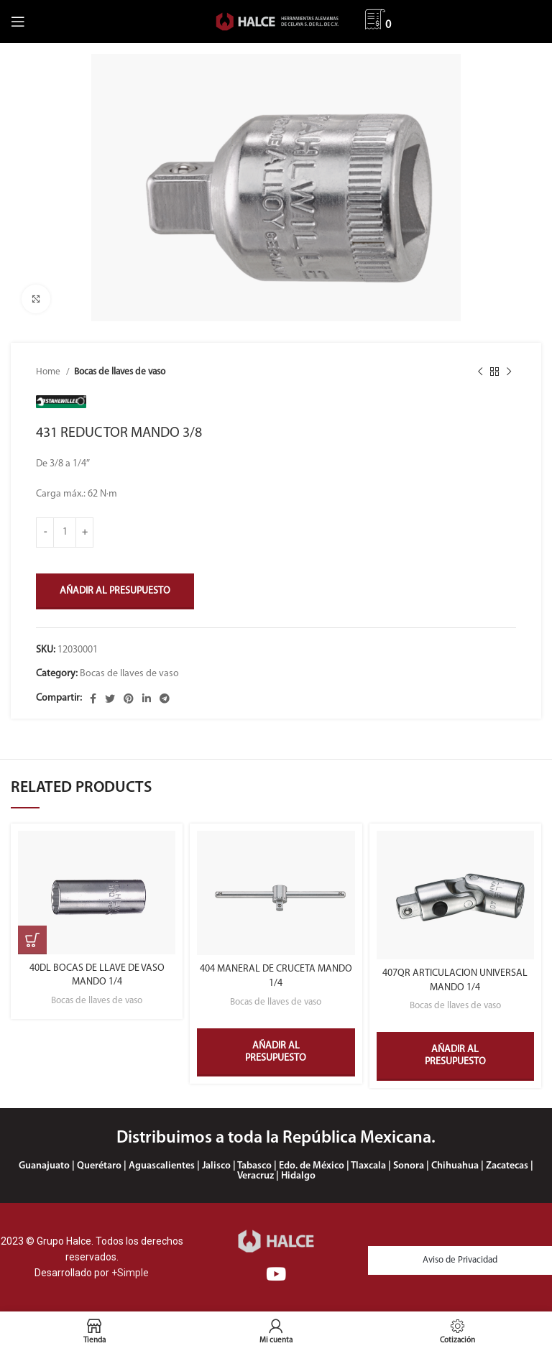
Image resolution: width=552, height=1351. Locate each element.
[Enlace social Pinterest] (128, 698)
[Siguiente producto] (509, 372)
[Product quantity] (64, 532)
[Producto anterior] (480, 372)
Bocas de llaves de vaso (119, 372)
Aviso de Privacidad (460, 1260)
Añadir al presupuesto (115, 591)
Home (49, 372)
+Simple (130, 1272)
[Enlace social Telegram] (164, 698)
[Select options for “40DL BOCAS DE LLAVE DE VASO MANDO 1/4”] (32, 940)
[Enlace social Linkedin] (146, 698)
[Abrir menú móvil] (18, 21)
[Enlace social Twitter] (110, 698)
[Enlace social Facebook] (93, 698)
